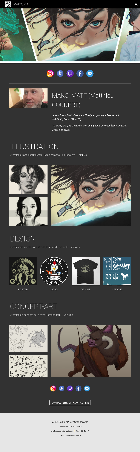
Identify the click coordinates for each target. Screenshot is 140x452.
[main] (91, 99)
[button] (136, 4)
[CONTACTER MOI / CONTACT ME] (70, 402)
